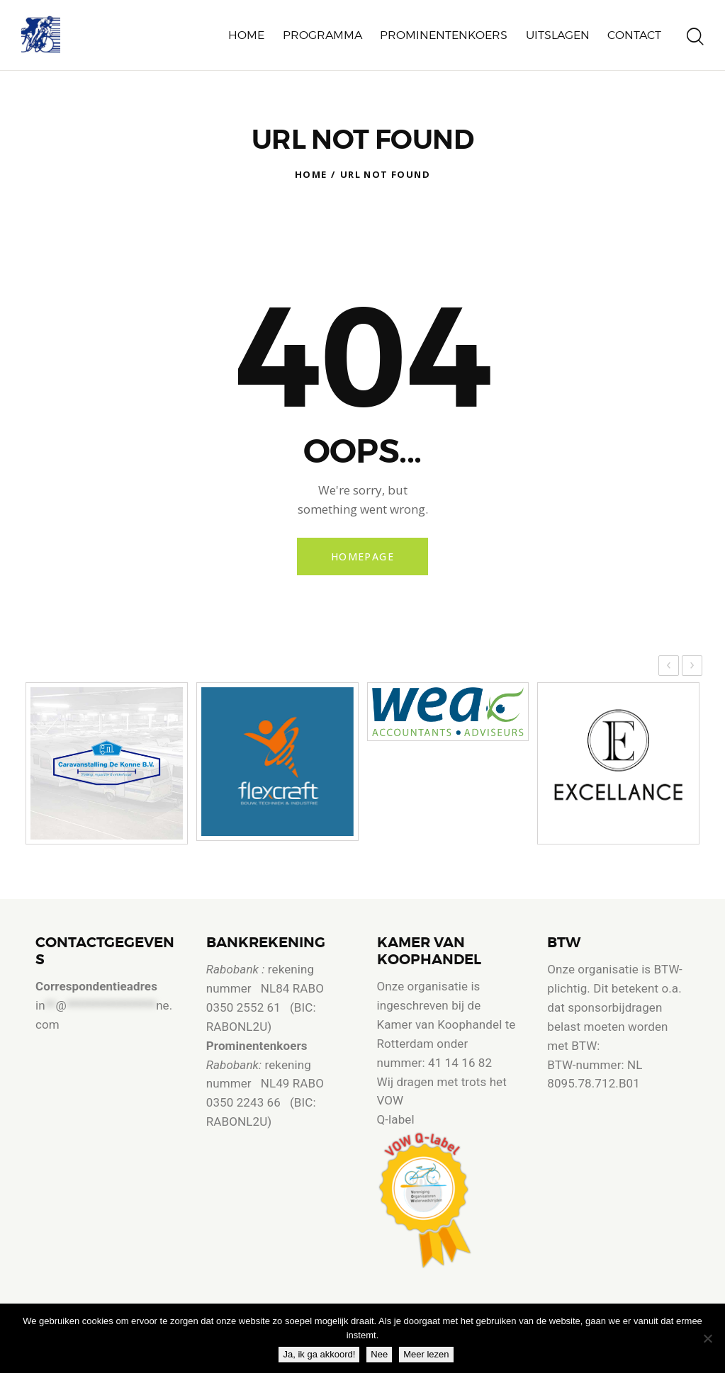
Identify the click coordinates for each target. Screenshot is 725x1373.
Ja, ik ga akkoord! (319, 1354)
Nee (379, 1354)
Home (311, 174)
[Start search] (695, 37)
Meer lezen (426, 1354)
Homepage (362, 556)
